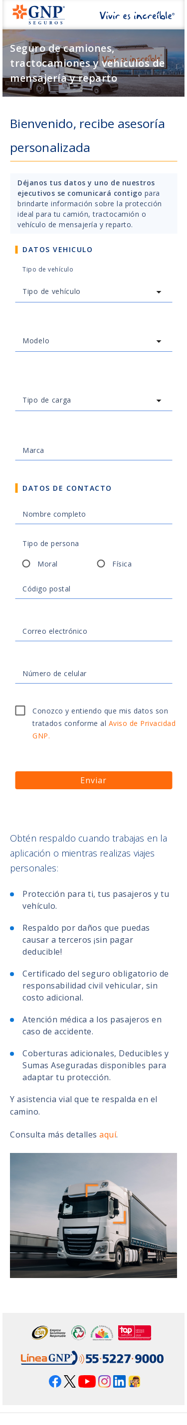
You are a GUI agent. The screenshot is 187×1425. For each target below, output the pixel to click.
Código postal (46, 588)
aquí (107, 1134)
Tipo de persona (50, 543)
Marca (33, 450)
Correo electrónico (54, 631)
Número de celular (54, 673)
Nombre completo (54, 514)
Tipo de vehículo (47, 269)
